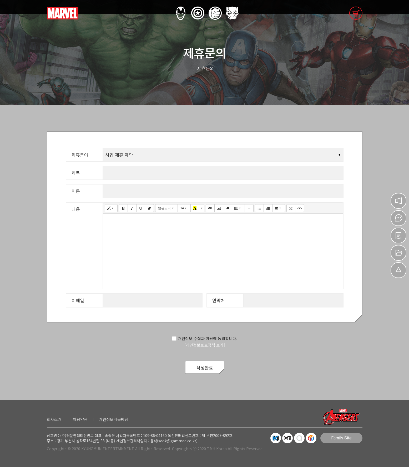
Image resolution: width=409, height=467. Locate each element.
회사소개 (54, 419)
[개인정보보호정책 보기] (204, 345)
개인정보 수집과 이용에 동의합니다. (204, 338)
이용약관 (80, 419)
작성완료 (204, 367)
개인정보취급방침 (113, 419)
